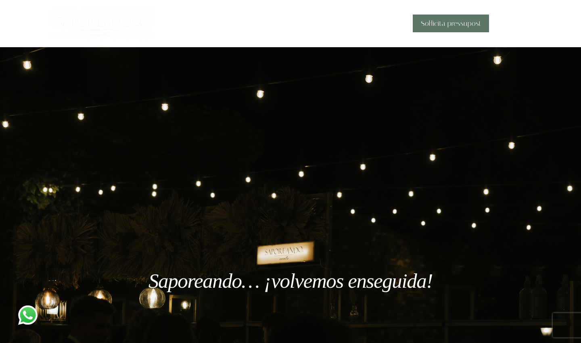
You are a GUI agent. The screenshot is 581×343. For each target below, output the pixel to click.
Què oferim (328, 23)
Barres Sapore (380, 23)
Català (511, 23)
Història (285, 23)
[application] (521, 23)
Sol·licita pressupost (452, 23)
